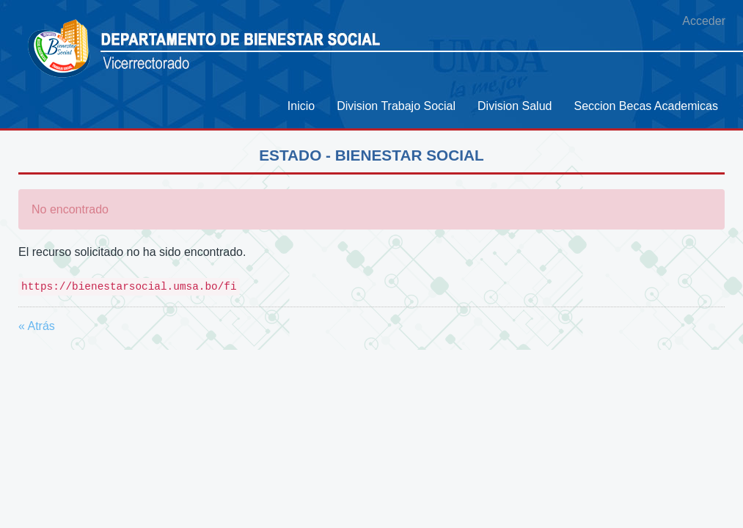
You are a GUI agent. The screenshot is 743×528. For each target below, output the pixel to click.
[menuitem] (301, 106)
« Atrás (36, 326)
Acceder (703, 21)
